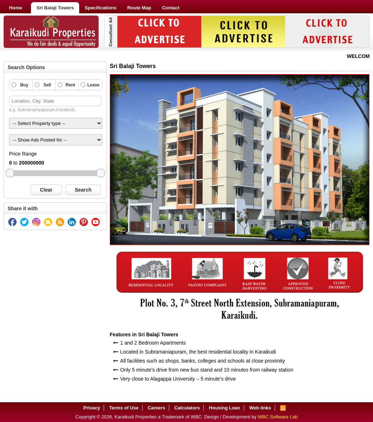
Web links (260, 407)
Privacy (92, 407)
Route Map (139, 7)
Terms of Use (123, 407)
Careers (156, 407)
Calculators (187, 407)
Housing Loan (224, 407)
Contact (170, 7)
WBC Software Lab (278, 416)
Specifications (100, 7)
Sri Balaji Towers (55, 7)
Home (15, 7)
